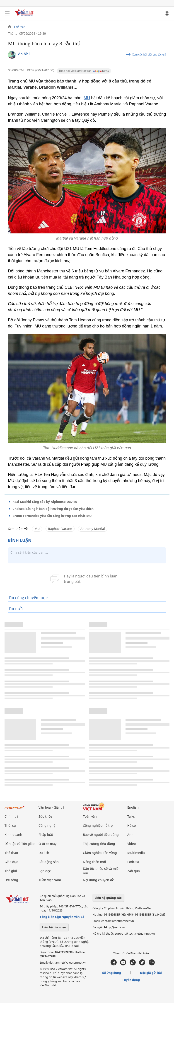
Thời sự (10, 825)
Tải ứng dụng (111, 973)
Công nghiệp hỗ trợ (98, 825)
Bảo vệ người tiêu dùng (101, 834)
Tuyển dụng (131, 980)
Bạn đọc (45, 871)
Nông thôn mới (94, 862)
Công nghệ (47, 825)
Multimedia (136, 853)
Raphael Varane (60, 528)
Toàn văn (90, 816)
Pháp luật (46, 834)
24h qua (133, 871)
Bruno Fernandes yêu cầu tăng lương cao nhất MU (52, 516)
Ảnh (130, 834)
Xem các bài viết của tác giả (149, 54)
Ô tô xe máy (47, 843)
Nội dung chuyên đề (98, 880)
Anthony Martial (92, 528)
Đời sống (11, 880)
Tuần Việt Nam (50, 880)
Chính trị (11, 816)
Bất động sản (49, 862)
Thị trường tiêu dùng (99, 843)
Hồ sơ (131, 825)
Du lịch (44, 853)
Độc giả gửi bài (151, 973)
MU (87, 98)
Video (131, 843)
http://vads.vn (114, 927)
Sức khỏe (45, 816)
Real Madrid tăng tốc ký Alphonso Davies (44, 501)
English (133, 807)
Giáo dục (11, 862)
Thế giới (11, 871)
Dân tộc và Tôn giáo (19, 843)
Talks (131, 816)
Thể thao (19, 27)
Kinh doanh (13, 834)
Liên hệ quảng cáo (108, 898)
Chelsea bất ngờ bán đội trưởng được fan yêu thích (53, 509)
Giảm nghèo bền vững (100, 853)
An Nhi (24, 53)
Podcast (133, 862)
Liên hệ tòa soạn (54, 927)
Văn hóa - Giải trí (51, 807)
